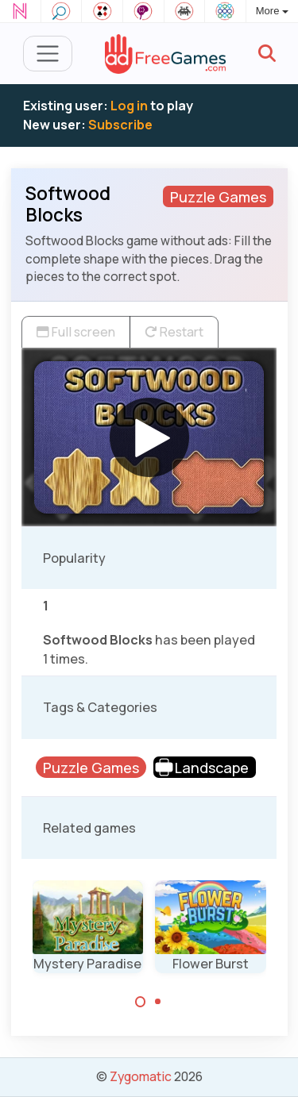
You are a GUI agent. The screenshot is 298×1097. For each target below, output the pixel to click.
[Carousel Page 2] (158, 1001)
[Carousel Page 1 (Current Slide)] (140, 1001)
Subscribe (120, 124)
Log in (129, 105)
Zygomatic (141, 1076)
